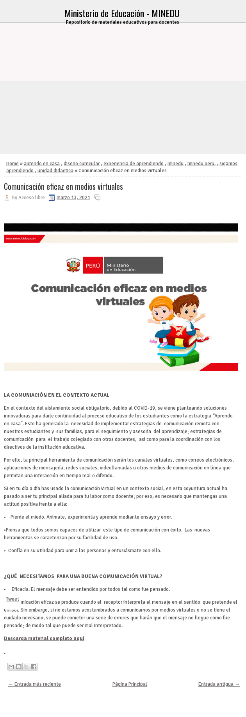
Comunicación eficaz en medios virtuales (63, 186)
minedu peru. (201, 164)
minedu (176, 164)
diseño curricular (82, 164)
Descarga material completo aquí (44, 638)
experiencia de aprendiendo (133, 164)
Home (12, 164)
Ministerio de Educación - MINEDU (122, 13)
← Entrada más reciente (34, 684)
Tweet (12, 599)
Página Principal (129, 684)
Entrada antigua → (219, 684)
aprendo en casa (42, 164)
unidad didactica (55, 171)
